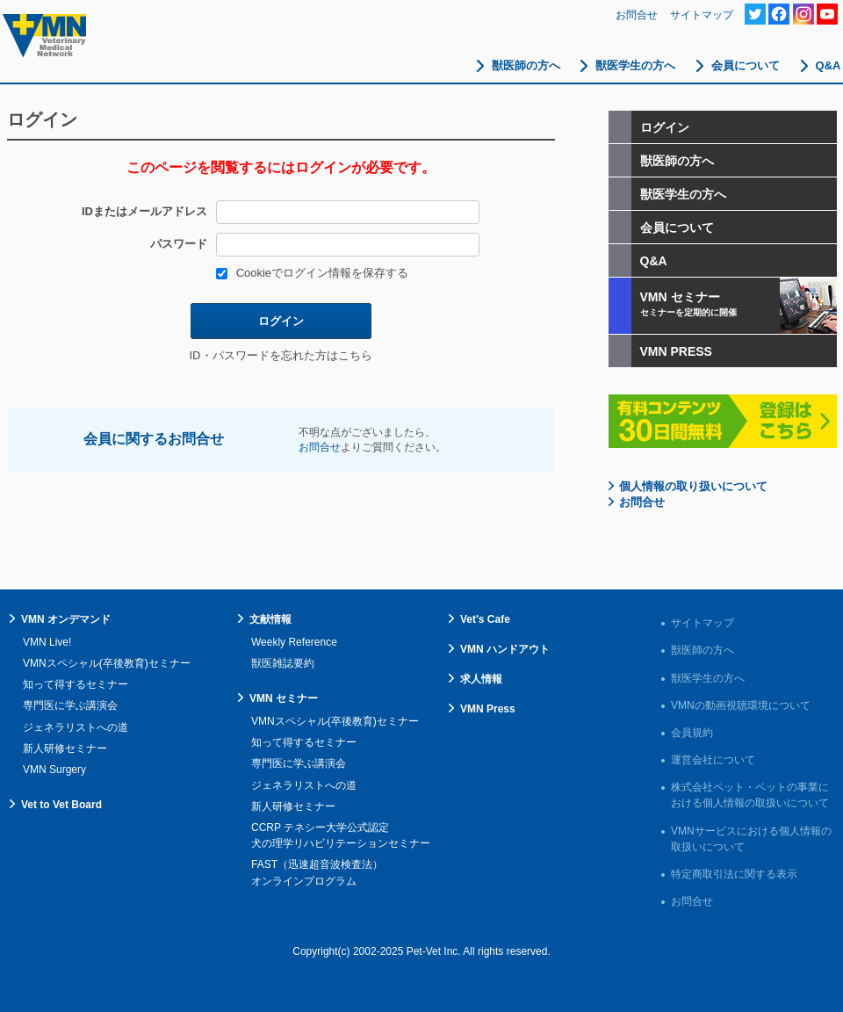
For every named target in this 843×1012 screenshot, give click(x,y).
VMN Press (487, 709)
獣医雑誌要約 (282, 663)
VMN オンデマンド (66, 619)
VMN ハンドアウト (505, 649)
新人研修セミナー (65, 748)
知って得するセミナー (75, 684)
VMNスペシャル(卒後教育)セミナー (107, 663)
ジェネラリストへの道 (75, 727)
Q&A (828, 65)
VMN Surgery (54, 769)
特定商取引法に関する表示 (734, 874)
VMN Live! (47, 642)
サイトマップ (701, 15)
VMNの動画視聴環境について (741, 705)
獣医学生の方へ (635, 65)
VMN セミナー (283, 698)
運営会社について (713, 760)
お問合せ (637, 15)
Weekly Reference (294, 642)
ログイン (281, 321)
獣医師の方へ (526, 65)
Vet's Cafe (485, 619)
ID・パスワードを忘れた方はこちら (281, 355)
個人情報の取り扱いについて (693, 486)
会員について (745, 65)
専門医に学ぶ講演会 (70, 705)
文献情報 (270, 619)
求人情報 (481, 679)
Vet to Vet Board (61, 805)
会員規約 (692, 732)
